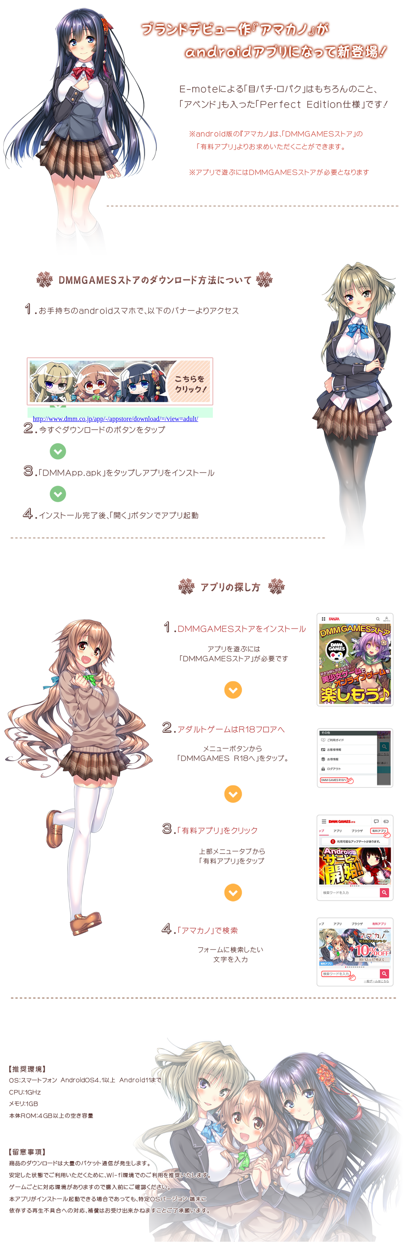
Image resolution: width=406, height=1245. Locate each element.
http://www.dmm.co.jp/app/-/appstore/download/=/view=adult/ (115, 418)
